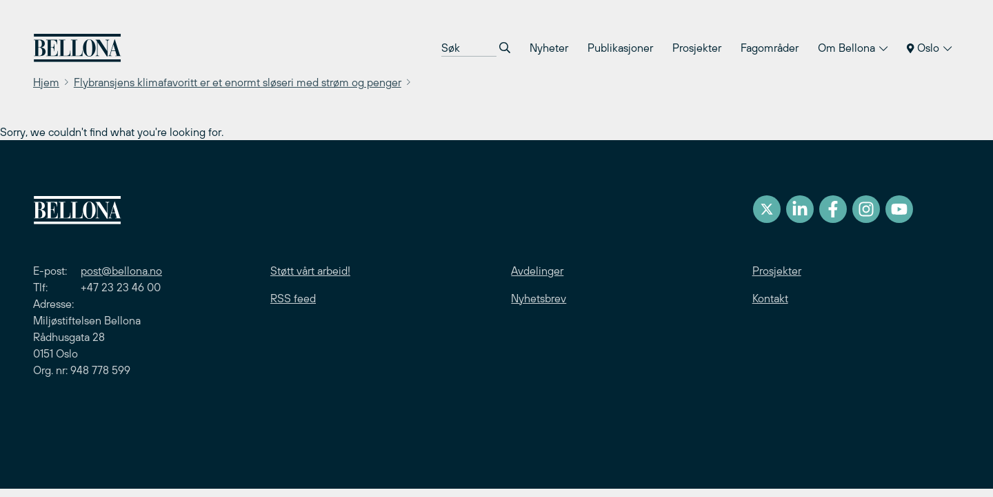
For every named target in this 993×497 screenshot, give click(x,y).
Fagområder (770, 47)
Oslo (929, 47)
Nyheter (549, 47)
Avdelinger (537, 270)
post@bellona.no (121, 270)
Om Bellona (852, 47)
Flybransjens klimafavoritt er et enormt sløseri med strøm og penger (237, 82)
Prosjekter (696, 47)
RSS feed (293, 298)
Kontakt (770, 298)
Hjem (46, 82)
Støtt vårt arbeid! (310, 270)
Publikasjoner (620, 47)
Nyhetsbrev (538, 298)
